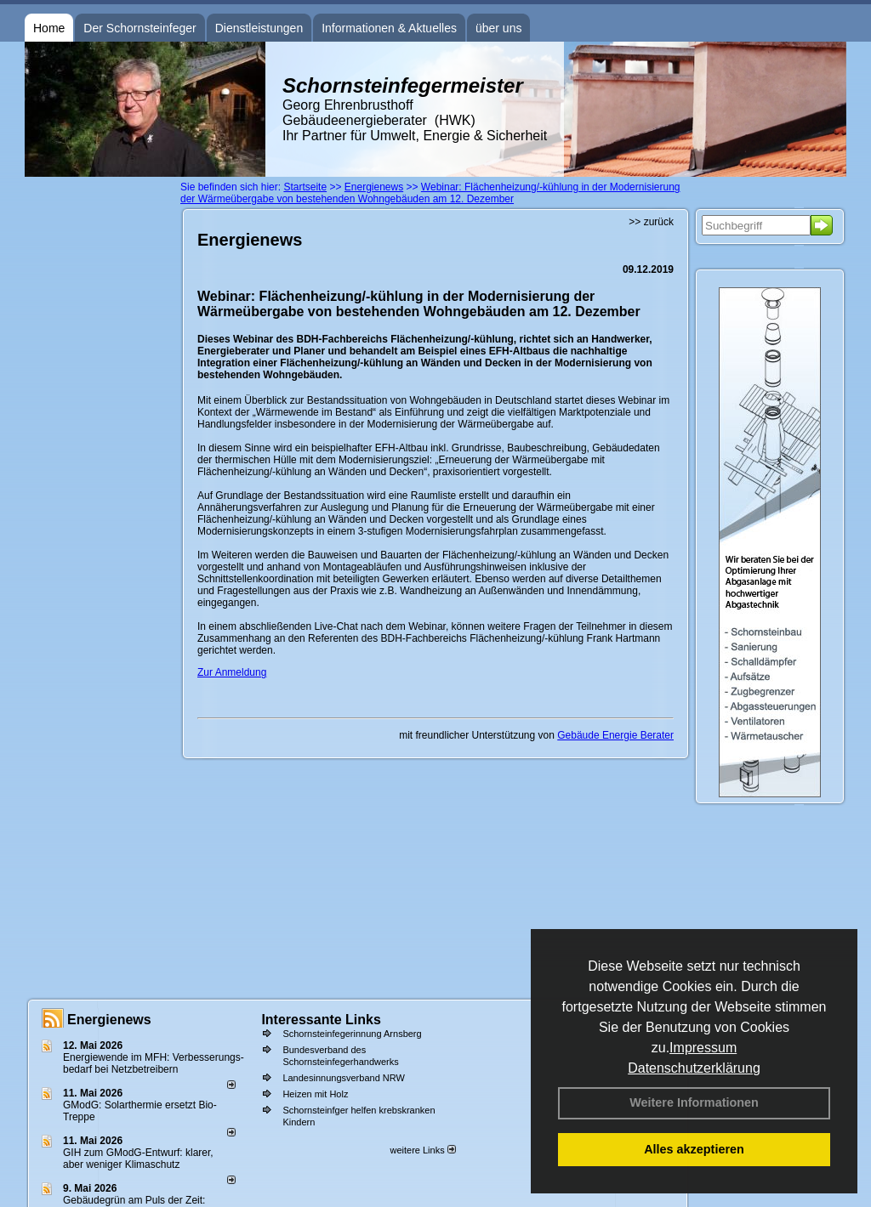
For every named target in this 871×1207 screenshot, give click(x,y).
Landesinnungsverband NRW (343, 1078)
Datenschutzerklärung (694, 1068)
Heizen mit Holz (315, 1094)
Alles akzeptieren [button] (694, 1149)
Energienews (109, 1019)
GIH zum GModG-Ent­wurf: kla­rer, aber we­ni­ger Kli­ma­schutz (138, 1158)
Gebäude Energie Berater (615, 735)
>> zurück (651, 222)
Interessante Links (321, 1019)
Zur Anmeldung (231, 672)
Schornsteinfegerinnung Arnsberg (351, 1033)
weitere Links (422, 1150)
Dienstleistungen (259, 28)
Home (49, 28)
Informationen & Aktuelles (389, 28)
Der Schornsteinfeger (139, 28)
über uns (498, 28)
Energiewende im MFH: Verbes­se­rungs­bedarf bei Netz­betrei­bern (153, 1063)
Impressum (703, 1047)
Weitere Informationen (694, 1102)
